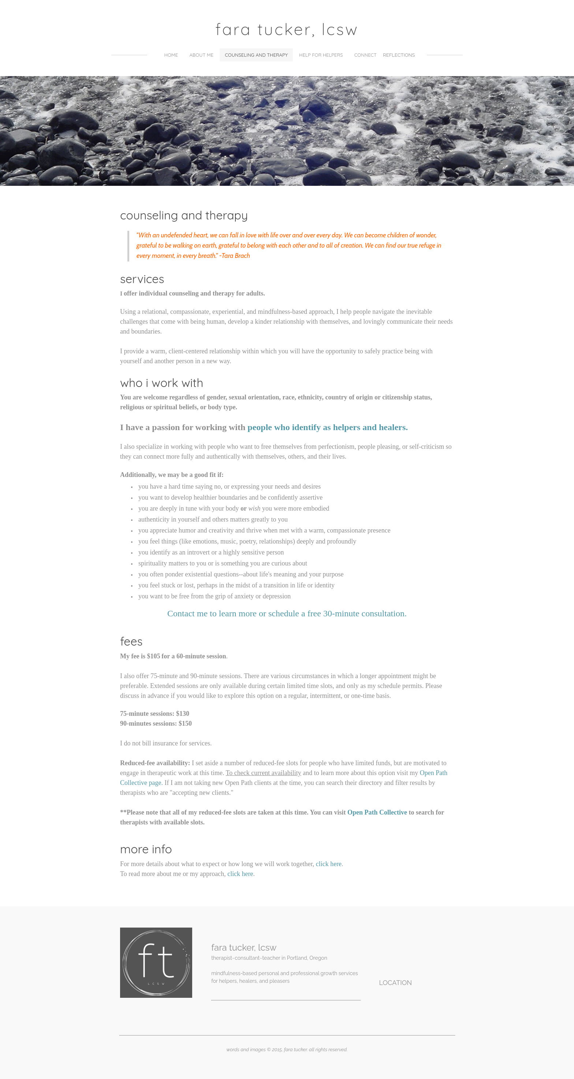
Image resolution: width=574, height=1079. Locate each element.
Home (171, 55)
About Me (201, 55)
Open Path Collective (377, 812)
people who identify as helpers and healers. (327, 427)
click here (329, 864)
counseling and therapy (256, 55)
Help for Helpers (321, 55)
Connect (365, 55)
